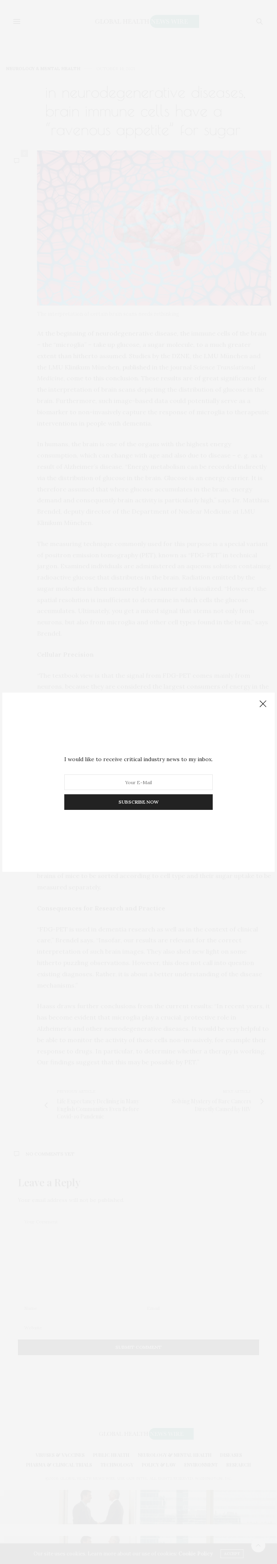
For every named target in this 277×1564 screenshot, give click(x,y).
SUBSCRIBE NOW (138, 802)
